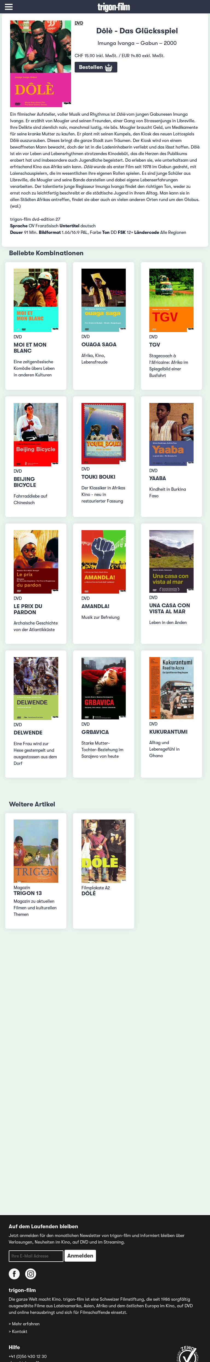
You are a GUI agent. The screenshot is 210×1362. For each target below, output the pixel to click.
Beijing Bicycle (25, 482)
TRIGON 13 (28, 893)
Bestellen (96, 67)
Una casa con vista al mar (169, 608)
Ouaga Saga (98, 344)
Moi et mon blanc (30, 348)
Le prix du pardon (28, 609)
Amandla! (95, 606)
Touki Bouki (98, 477)
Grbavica (95, 732)
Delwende (28, 733)
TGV (154, 345)
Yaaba (157, 478)
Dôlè (88, 893)
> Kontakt (18, 1331)
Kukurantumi (168, 732)
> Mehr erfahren (24, 1324)
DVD (79, 23)
